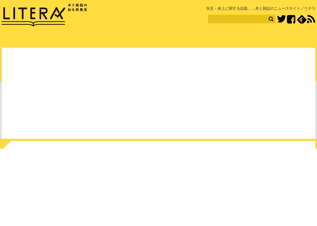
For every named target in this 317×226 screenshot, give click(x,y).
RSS (311, 19)
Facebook (291, 19)
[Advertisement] (158, 94)
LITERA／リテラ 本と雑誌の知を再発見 (44, 15)
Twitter (281, 19)
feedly (302, 19)
